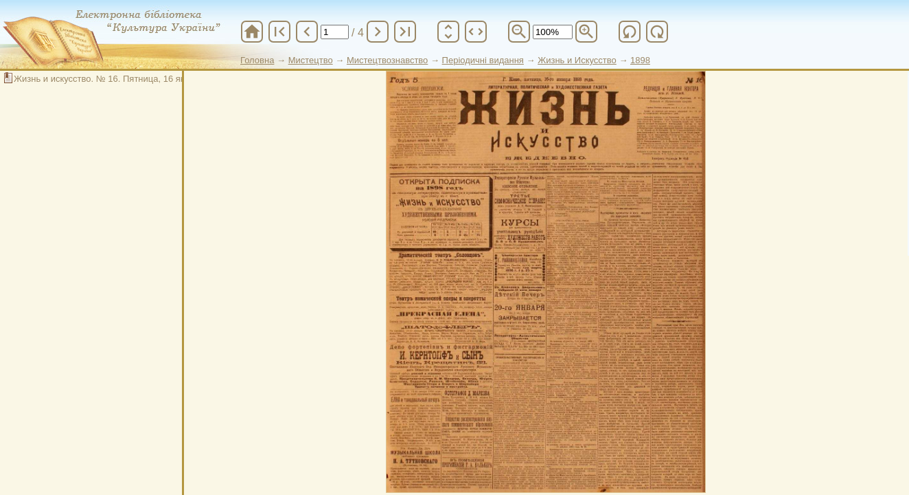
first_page (279, 31)
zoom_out (519, 31)
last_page (405, 31)
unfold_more (448, 31)
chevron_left (307, 31)
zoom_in (586, 31)
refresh (629, 31)
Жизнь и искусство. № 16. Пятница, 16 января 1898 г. (124, 79)
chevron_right (377, 31)
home (252, 31)
